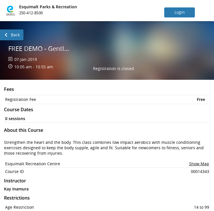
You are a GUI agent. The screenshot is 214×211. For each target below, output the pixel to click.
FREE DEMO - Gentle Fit (39, 48)
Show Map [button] (199, 163)
